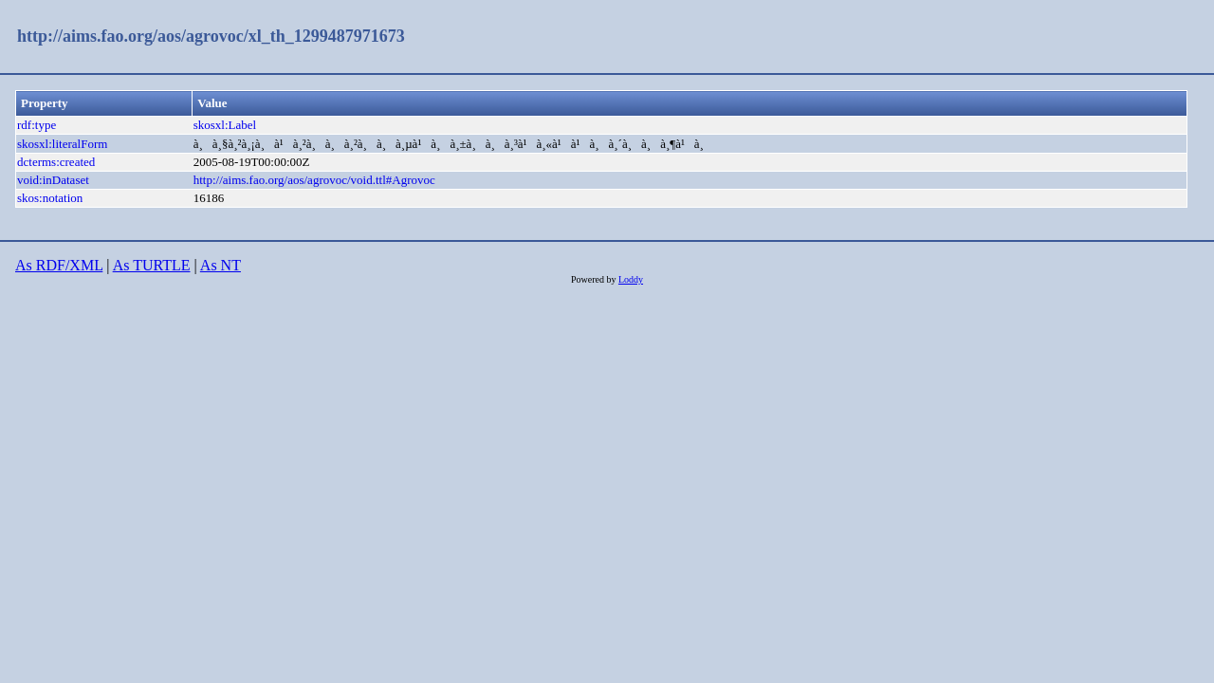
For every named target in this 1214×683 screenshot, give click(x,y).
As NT (220, 265)
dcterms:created (56, 162)
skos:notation (50, 198)
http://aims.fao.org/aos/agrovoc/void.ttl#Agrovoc (314, 180)
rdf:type (36, 125)
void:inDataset (53, 180)
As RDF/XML (58, 265)
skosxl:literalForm (62, 144)
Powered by (594, 279)
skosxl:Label (224, 125)
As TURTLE (152, 265)
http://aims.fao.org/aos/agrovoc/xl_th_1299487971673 (211, 36)
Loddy (630, 279)
